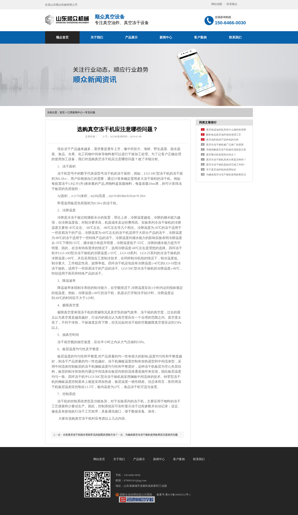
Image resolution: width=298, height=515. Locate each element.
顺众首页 (62, 37)
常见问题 (90, 112)
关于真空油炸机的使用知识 (221, 169)
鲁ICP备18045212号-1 (178, 494)
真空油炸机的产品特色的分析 (222, 139)
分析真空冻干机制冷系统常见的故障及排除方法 (89, 434)
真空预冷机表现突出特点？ (221, 154)
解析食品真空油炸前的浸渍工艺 (223, 134)
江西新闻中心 (75, 112)
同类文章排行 (208, 122)
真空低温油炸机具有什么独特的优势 (226, 129)
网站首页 (99, 459)
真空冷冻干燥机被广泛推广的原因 (225, 144)
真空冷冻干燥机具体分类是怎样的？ (226, 159)
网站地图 (216, 4)
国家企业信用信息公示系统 (135, 494)
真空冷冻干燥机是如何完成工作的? (225, 164)
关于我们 (97, 37)
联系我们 (235, 37)
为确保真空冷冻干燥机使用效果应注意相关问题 (151, 434)
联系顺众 (232, 4)
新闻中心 (166, 37)
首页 (62, 112)
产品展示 (131, 37)
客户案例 (200, 37)
